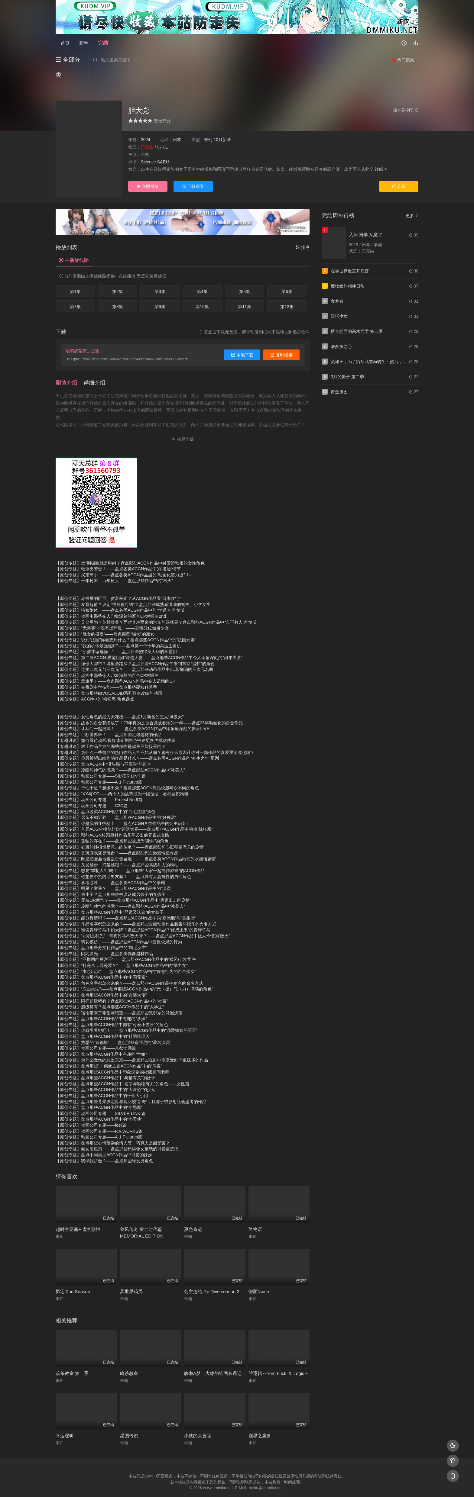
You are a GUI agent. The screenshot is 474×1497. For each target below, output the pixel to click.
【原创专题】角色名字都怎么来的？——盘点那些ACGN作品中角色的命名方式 (129, 968)
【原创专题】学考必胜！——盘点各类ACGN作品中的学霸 (110, 867)
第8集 (117, 291)
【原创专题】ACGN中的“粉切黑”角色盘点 (95, 683)
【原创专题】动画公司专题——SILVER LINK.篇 (101, 760)
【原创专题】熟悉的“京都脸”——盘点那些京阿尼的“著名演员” (113, 1027)
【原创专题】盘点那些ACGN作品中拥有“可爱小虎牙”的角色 (112, 1009)
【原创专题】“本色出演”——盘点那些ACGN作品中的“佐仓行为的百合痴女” (126, 956)
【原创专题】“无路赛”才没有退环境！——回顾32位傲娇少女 (112, 612)
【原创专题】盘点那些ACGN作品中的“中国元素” (101, 962)
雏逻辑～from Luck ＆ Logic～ (278, 1358)
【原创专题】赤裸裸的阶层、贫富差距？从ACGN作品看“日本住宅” (118, 583)
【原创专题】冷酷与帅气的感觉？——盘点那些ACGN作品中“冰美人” (120, 754)
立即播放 (148, 171)
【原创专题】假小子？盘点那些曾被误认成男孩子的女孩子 (111, 879)
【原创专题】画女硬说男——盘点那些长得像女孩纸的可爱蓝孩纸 (117, 1133)
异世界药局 (131, 1276)
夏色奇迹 (193, 1214)
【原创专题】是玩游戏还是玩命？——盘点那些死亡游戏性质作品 (117, 837)
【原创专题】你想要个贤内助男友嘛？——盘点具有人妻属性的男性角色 (123, 861)
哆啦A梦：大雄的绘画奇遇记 (213, 1358)
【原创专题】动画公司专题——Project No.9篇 (99, 784)
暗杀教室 (129, 1358)
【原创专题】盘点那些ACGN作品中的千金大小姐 (102, 1080)
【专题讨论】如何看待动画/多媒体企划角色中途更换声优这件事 (115, 725)
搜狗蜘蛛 (237, 1485)
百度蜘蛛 (188, 1485)
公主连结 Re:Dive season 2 (211, 1276)
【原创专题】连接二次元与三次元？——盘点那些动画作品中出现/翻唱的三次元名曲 (134, 654)
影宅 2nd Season (73, 1276)
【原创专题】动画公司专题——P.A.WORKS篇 (99, 1116)
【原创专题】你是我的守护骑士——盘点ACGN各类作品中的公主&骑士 (122, 808)
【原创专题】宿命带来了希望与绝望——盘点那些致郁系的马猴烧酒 (119, 997)
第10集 (202, 291)
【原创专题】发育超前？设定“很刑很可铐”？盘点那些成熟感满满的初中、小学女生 (133, 589)
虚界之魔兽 (259, 1420)
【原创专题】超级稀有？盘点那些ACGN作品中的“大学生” (110, 991)
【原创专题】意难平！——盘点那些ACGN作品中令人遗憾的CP (115, 666)
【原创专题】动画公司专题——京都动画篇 (96, 1033)
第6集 (286, 276)
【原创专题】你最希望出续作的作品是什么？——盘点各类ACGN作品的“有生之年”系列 (137, 743)
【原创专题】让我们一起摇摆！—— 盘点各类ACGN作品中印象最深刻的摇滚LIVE (132, 713)
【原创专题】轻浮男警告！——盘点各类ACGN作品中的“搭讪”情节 (118, 553)
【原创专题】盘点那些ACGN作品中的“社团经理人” (103, 1021)
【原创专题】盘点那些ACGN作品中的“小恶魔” (99, 1092)
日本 (177, 124)
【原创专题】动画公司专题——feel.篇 (91, 1110)
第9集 (159, 291)
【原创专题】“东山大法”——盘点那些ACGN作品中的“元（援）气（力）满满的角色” (134, 973)
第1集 (75, 276)
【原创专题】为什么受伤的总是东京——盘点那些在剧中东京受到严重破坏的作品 (132, 1044)
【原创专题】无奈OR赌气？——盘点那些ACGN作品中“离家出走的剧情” (123, 885)
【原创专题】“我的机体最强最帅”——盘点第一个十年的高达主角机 (118, 630)
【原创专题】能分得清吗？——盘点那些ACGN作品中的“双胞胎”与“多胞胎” (126, 902)
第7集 (75, 291)
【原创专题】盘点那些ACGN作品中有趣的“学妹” (101, 1003)
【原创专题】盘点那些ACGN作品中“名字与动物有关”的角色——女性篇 (122, 1068)
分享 (398, 171)
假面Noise (258, 1276)
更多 (412, 200)
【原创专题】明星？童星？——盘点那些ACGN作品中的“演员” (114, 873)
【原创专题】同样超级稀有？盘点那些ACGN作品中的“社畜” (112, 986)
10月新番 (222, 124)
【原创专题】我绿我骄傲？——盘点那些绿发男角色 (104, 1145)
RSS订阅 (164, 1485)
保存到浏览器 (405, 95)
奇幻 (208, 124)
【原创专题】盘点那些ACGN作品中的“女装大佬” (101, 979)
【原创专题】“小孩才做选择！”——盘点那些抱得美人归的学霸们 (116, 636)
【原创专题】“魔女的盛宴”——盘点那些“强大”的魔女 (105, 619)
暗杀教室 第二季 (72, 1358)
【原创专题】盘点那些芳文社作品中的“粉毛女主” (101, 932)
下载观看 (193, 171)
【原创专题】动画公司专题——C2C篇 (92, 790)
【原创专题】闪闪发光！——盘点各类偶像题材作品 (104, 938)
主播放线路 (74, 245)
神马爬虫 (213, 1485)
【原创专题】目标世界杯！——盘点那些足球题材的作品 (108, 719)
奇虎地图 (261, 1485)
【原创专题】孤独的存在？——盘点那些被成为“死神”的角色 (112, 825)
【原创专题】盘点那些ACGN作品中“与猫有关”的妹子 (105, 1062)
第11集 (244, 291)
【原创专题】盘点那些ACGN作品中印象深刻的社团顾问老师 (112, 1056)
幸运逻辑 (65, 1420)
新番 (83, 43)
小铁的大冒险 (197, 1420)
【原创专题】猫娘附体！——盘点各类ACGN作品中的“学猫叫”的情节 (120, 595)
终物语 (255, 1214)
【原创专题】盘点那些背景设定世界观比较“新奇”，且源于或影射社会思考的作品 (131, 1086)
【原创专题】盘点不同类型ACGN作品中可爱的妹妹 (104, 1139)
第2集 (117, 276)
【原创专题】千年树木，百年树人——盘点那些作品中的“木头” (114, 565)
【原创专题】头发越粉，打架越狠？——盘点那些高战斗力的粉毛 (117, 849)
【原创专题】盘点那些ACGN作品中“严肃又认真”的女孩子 (110, 897)
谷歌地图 (286, 1485)
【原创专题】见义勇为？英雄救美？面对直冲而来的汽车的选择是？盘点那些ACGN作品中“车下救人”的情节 (156, 607)
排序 (303, 232)
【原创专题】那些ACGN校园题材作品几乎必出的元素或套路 (112, 820)
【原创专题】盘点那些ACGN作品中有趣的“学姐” (101, 1039)
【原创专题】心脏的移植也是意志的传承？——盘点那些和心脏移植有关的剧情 (130, 831)
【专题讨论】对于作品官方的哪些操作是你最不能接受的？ (111, 731)
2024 (145, 124)
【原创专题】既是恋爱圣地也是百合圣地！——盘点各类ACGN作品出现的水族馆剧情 (136, 843)
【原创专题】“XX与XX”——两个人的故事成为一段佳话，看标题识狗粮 (122, 778)
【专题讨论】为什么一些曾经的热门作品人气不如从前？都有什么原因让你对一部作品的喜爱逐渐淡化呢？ (155, 737)
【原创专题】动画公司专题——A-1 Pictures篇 (99, 767)
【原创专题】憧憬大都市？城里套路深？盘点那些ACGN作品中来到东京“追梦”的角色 (135, 648)
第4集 (202, 276)
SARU (163, 146)
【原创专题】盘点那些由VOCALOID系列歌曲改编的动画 (109, 678)
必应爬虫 (310, 1485)
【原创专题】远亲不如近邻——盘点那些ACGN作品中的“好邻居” (116, 802)
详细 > (381, 154)
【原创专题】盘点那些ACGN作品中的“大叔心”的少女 (105, 1074)
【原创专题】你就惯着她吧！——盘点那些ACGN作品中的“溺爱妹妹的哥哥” (127, 1015)
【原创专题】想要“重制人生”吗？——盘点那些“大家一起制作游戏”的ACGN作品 (130, 855)
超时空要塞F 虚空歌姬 (78, 1214)
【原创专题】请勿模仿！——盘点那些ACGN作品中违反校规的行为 (119, 926)
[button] (69, 368)
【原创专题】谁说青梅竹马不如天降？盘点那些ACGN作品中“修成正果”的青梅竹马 (133, 914)
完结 (103, 43)
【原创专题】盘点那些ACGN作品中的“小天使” (99, 1104)
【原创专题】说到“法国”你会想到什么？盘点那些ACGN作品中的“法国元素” (126, 624)
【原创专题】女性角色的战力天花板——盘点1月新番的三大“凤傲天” (119, 701)
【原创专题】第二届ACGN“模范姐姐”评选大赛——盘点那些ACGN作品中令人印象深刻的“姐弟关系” (149, 642)
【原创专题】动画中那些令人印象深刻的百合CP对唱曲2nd (111, 601)
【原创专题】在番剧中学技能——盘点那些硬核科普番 (106, 672)
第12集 (287, 291)
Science (148, 146)
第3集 (159, 276)
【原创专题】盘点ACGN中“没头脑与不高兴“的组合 (103, 749)
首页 (65, 43)
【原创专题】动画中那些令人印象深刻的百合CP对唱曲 (107, 660)
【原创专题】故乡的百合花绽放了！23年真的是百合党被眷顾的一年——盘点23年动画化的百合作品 (149, 707)
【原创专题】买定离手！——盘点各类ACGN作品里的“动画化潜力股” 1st (124, 559)
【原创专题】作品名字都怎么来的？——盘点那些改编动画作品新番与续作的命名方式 (136, 908)
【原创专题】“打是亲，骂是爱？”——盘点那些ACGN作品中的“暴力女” (122, 950)
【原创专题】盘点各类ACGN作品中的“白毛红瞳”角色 (105, 796)
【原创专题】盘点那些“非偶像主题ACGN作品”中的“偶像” (109, 1050)
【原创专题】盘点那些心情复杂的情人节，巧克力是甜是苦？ (113, 1127)
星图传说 (129, 1420)
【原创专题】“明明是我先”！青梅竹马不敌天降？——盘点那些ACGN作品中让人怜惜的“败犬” (143, 920)
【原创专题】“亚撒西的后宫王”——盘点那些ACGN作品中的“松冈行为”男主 (126, 944)
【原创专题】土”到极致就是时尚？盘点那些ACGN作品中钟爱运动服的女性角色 (130, 548)
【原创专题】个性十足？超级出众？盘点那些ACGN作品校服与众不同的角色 (127, 772)
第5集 (244, 276)
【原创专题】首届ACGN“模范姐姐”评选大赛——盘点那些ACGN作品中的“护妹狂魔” (134, 814)
